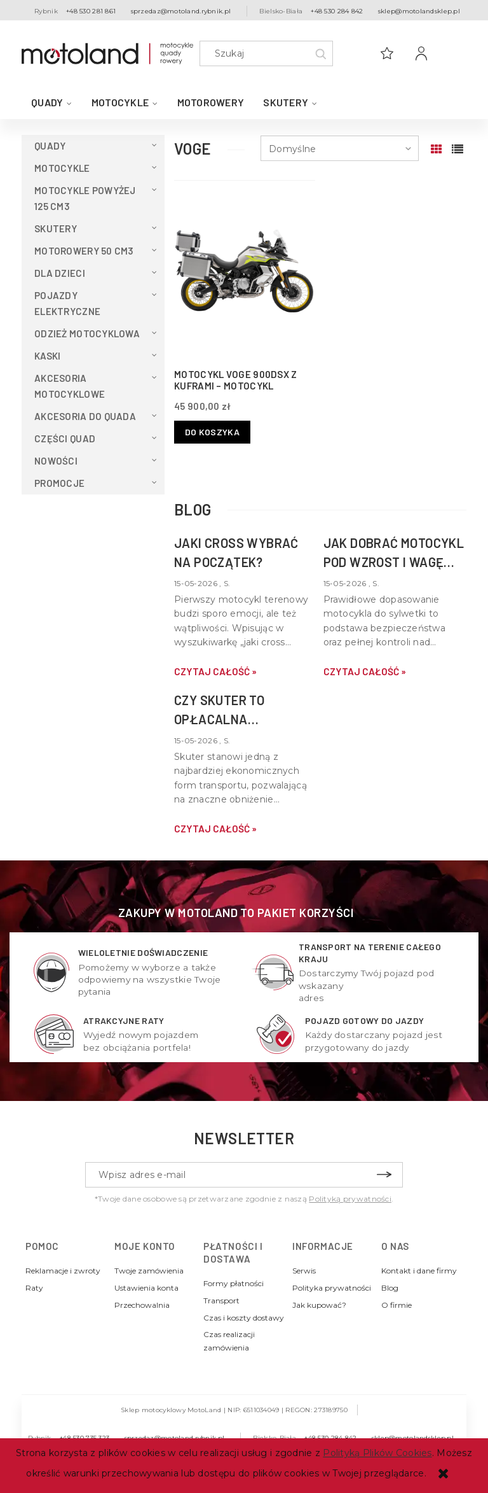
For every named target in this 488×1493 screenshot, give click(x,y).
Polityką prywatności (350, 1198)
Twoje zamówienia (149, 1270)
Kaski (47, 355)
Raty (34, 1288)
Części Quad (64, 438)
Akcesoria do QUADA (85, 416)
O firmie (396, 1305)
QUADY (49, 145)
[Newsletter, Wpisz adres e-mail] (244, 1175)
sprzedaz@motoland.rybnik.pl (181, 11)
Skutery (55, 228)
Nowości (56, 460)
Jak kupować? (319, 1305)
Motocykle (62, 168)
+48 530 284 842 (337, 11)
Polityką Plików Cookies (377, 1453)
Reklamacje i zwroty (62, 1270)
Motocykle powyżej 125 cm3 (85, 198)
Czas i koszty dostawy (243, 1317)
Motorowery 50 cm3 (84, 250)
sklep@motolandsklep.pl (419, 11)
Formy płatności (233, 1283)
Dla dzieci (59, 273)
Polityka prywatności (331, 1288)
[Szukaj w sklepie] (269, 53)
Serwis (304, 1270)
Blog (389, 1288)
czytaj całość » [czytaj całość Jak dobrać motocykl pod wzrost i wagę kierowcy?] (364, 671)
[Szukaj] (320, 53)
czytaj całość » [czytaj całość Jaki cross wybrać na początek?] (215, 671)
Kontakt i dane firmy (419, 1270)
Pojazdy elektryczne (67, 303)
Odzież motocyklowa (87, 333)
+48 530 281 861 (91, 11)
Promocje (59, 483)
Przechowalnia (142, 1305)
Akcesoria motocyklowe (69, 386)
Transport (221, 1300)
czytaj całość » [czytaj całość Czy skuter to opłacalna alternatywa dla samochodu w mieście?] (215, 828)
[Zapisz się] (384, 1175)
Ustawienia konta (146, 1288)
